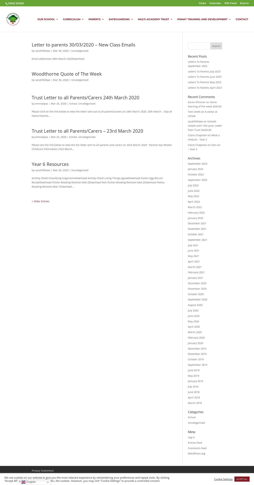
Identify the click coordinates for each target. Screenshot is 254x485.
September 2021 (197, 239)
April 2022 (194, 201)
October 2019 (196, 359)
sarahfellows (42, 50)
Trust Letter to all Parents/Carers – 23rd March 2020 (87, 131)
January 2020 (195, 343)
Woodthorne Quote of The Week (67, 74)
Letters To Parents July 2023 (204, 71)
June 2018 (193, 392)
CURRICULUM (71, 19)
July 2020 (193, 310)
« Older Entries (40, 201)
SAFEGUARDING (119, 19)
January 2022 (195, 218)
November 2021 (197, 228)
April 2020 (194, 326)
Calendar (215, 3)
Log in (191, 437)
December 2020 (197, 283)
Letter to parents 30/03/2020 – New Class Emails (83, 45)
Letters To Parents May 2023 (204, 82)
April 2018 (194, 397)
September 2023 (197, 163)
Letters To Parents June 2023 (205, 76)
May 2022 (193, 196)
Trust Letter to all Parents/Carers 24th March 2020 (85, 97)
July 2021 (193, 245)
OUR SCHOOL (46, 19)
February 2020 (196, 337)
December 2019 (197, 348)
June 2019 (193, 370)
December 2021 (197, 223)
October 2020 (196, 294)
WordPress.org (196, 453)
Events (244, 3)
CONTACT (242, 19)
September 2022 (197, 180)
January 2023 (195, 169)
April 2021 (194, 261)
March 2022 (195, 207)
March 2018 (195, 403)
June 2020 (193, 316)
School (73, 103)
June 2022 (193, 191)
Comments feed (197, 448)
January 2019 (195, 381)
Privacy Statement (43, 470)
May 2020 (193, 321)
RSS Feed (231, 3)
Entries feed (195, 442)
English (28, 482)
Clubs (202, 3)
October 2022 (196, 174)
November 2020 (197, 288)
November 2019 (197, 354)
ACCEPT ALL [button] (242, 479)
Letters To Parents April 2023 (205, 87)
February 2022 (196, 212)
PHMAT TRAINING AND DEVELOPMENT (202, 19)
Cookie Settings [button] (223, 479)
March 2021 (195, 267)
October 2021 (196, 234)
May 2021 (193, 256)
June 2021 (193, 250)
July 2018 (193, 386)
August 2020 (195, 305)
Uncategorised (79, 50)
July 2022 (193, 185)
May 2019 (193, 375)
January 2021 (195, 277)
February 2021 (196, 272)
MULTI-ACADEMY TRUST (153, 19)
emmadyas (41, 103)
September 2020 (197, 299)
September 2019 (197, 364)
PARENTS (95, 19)
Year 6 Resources (50, 164)
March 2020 (195, 332)
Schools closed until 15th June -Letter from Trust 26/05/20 (205, 126)
